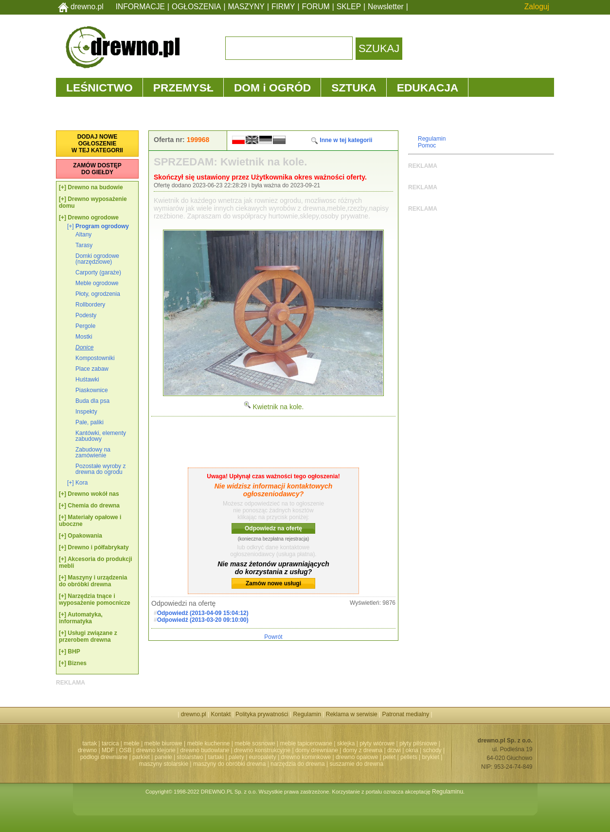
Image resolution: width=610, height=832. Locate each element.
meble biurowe (163, 743)
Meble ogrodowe (97, 283)
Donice (84, 347)
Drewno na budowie (95, 187)
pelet (389, 757)
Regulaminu (447, 791)
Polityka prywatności (261, 714)
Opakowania (85, 535)
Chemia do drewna (94, 505)
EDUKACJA (428, 87)
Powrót (273, 636)
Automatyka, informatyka (81, 618)
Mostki (83, 336)
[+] (62, 187)
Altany (83, 234)
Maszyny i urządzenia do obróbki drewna (93, 581)
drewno (87, 750)
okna (412, 750)
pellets (408, 757)
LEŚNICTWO (99, 87)
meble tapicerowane (306, 743)
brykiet (430, 757)
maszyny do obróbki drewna (229, 763)
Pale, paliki (89, 422)
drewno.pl (87, 6)
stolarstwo (190, 757)
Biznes (77, 663)
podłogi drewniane (103, 757)
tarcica (110, 743)
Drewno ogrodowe (93, 217)
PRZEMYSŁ (183, 87)
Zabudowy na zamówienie (92, 452)
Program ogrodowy (102, 226)
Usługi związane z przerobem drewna (88, 636)
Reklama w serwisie (351, 714)
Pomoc (427, 145)
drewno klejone (156, 750)
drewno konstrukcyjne (262, 750)
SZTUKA (353, 87)
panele (163, 757)
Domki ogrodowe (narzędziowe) (97, 259)
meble (132, 743)
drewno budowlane (205, 750)
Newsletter (386, 6)
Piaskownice (91, 390)
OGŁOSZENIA (196, 6)
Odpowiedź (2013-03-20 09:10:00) (203, 619)
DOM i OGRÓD (272, 87)
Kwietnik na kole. (273, 407)
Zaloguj (536, 6)
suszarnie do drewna (356, 763)
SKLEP (349, 6)
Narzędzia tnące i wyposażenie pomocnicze (94, 599)
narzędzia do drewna (297, 763)
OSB (125, 750)
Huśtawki (87, 379)
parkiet (141, 757)
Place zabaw (91, 368)
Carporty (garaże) (98, 272)
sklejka (346, 743)
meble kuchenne (208, 743)
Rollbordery (90, 304)
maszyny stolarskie (163, 763)
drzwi (394, 750)
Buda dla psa (92, 401)
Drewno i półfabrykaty (98, 547)
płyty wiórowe (377, 743)
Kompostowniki (95, 358)
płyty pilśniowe (418, 743)
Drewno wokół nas (93, 493)
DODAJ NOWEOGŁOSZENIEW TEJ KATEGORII (97, 143)
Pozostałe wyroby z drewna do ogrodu (100, 469)
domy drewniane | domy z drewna (338, 750)
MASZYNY (246, 6)
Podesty (85, 315)
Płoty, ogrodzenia (97, 293)
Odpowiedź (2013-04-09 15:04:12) (203, 613)
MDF (108, 750)
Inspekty (86, 411)
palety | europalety (252, 757)
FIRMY (283, 6)
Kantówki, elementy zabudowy (100, 436)
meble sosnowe (254, 743)
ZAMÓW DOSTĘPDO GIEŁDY (97, 169)
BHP (74, 651)
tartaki (216, 757)
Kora (81, 482)
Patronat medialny (406, 714)
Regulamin (432, 138)
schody (432, 750)
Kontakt (221, 714)
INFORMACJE (140, 6)
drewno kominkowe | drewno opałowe (329, 757)
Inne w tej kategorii (341, 140)
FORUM (316, 6)
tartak (89, 743)
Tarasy (83, 245)
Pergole (85, 326)
